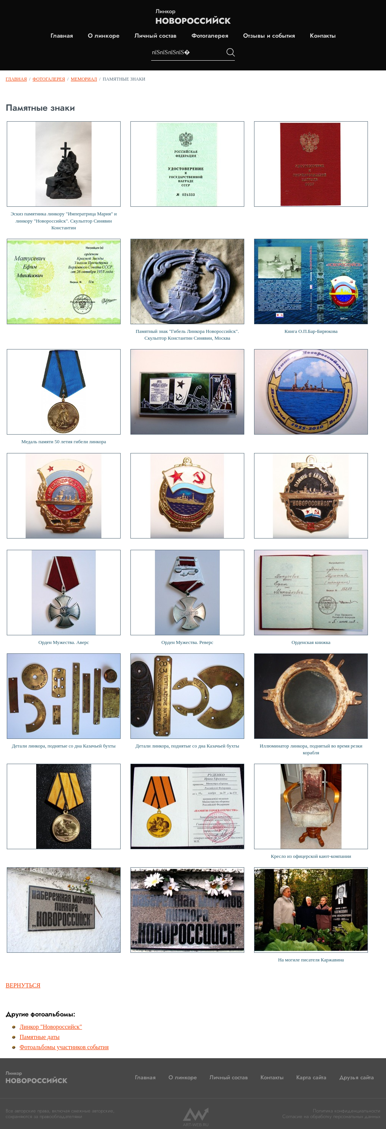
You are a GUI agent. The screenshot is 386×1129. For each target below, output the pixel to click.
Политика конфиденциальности (346, 1110)
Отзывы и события (269, 36)
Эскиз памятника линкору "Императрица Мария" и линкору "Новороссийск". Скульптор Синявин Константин (64, 175)
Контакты (323, 36)
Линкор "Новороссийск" (51, 1027)
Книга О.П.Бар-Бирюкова (311, 286)
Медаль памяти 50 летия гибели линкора (64, 396)
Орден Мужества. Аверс (64, 597)
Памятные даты (40, 1037)
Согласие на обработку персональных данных (331, 1116)
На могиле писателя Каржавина (311, 915)
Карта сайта (311, 1077)
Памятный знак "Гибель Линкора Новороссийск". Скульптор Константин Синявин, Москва (187, 290)
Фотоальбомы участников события (64, 1047)
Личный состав (155, 36)
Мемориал (84, 79)
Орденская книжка (311, 597)
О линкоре (103, 36)
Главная (62, 36)
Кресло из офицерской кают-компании (311, 811)
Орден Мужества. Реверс (187, 597)
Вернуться (23, 985)
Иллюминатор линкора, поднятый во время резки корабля (311, 704)
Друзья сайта (356, 1077)
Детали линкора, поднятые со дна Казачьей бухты (64, 701)
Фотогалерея (209, 36)
